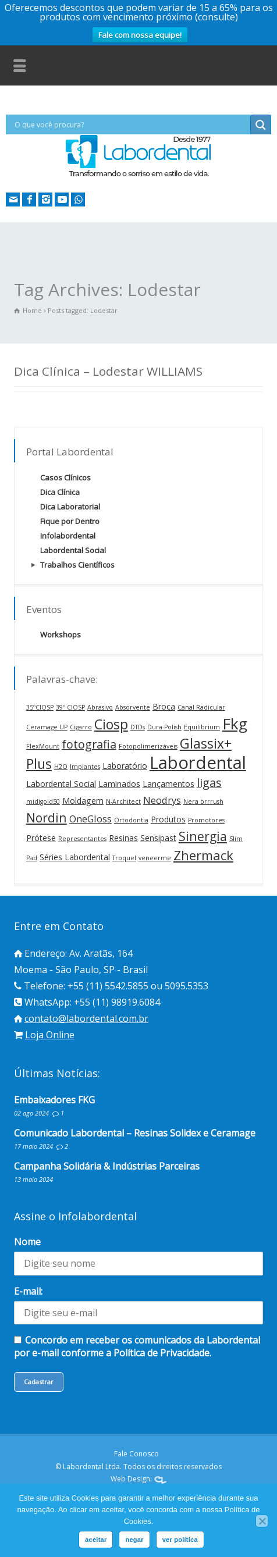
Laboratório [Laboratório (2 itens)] (124, 765)
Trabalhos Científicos (77, 565)
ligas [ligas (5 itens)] (209, 782)
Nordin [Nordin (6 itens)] (46, 817)
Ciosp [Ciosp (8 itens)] (111, 724)
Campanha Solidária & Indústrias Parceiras (107, 1166)
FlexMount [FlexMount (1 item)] (42, 746)
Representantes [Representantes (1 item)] (82, 839)
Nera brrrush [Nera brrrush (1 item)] (203, 801)
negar (134, 1539)
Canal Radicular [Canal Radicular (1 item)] (201, 707)
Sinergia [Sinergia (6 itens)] (203, 836)
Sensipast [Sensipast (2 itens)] (158, 837)
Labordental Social (73, 550)
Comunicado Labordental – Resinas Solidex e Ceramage (134, 1133)
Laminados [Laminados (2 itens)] (119, 783)
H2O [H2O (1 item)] (61, 767)
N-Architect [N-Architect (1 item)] (123, 801)
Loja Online (49, 1034)
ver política (180, 1539)
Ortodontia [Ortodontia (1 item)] (131, 820)
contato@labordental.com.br (86, 1018)
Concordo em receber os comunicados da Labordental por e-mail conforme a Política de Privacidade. (137, 1346)
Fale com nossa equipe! (140, 35)
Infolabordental (67, 535)
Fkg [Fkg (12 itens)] (234, 723)
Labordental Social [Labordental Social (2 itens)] (61, 783)
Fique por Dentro (70, 521)
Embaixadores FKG (54, 1099)
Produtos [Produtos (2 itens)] (168, 819)
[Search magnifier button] (260, 125)
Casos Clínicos (65, 477)
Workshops (60, 634)
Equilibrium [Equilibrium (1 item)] (202, 727)
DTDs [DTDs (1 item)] (137, 727)
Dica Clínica (60, 492)
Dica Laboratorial (70, 506)
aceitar (95, 1539)
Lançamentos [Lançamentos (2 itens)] (168, 783)
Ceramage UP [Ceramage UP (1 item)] (47, 727)
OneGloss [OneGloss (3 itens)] (90, 818)
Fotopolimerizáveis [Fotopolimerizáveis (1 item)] (148, 746)
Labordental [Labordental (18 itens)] (198, 762)
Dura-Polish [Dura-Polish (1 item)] (164, 727)
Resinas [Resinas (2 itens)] (123, 837)
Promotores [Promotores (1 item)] (206, 820)
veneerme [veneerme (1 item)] (154, 858)
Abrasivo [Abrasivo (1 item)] (100, 707)
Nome (27, 1241)
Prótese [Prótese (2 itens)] (41, 837)
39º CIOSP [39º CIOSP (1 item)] (70, 707)
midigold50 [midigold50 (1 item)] (43, 801)
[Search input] (131, 124)
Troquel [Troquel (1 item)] (124, 858)
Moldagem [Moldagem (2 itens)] (83, 800)
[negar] (261, 1521)
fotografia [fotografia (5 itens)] (89, 744)
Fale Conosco (136, 1454)
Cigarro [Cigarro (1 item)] (81, 727)
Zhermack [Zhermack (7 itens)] (203, 855)
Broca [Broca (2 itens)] (163, 706)
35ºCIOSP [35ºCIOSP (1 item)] (40, 707)
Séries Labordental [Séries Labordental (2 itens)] (75, 857)
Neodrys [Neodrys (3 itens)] (162, 800)
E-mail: (28, 1291)
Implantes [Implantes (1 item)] (85, 767)
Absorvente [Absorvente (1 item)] (132, 707)
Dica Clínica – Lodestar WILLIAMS (108, 371)
